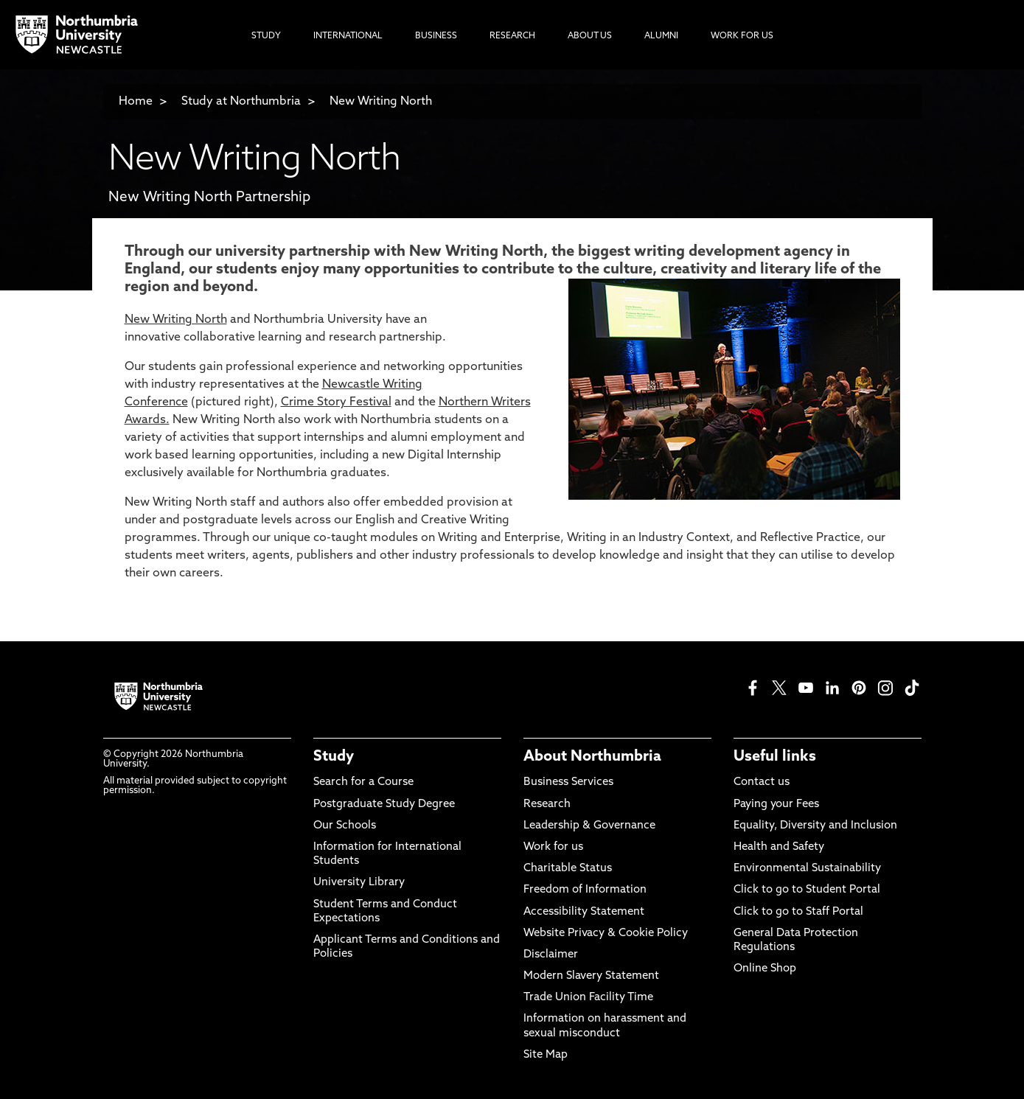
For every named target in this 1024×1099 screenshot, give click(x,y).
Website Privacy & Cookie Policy (605, 933)
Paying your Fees (776, 804)
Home (136, 102)
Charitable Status (567, 868)
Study (333, 757)
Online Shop (765, 968)
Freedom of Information (585, 890)
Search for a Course (363, 782)
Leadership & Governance (589, 825)
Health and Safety (779, 847)
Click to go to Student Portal (807, 890)
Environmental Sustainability (807, 868)
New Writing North (381, 102)
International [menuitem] (348, 36)
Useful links (775, 757)
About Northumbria (592, 757)
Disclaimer (550, 954)
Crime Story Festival (336, 402)
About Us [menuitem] (590, 36)
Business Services (568, 782)
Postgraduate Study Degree (384, 804)
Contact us (762, 782)
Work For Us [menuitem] (742, 36)
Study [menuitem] (266, 36)
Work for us (553, 847)
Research (547, 804)
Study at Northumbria (241, 102)
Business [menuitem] (436, 36)
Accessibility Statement (583, 912)
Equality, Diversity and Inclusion (815, 825)
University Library (359, 882)
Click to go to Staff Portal (798, 912)
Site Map (545, 1055)
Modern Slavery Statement (591, 976)
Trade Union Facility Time (588, 997)
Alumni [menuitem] (661, 36)
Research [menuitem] (512, 36)
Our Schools (344, 825)
